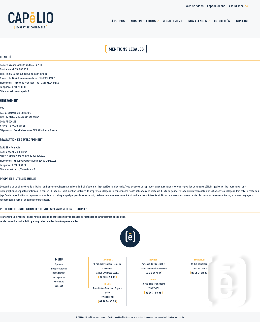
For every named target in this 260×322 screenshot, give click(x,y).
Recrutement (59, 272)
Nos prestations (59, 268)
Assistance (236, 6)
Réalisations (176, 317)
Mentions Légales (98, 317)
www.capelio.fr (22, 91)
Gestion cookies (115, 317)
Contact (59, 285)
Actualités (59, 281)
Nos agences (59, 277)
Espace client (216, 6)
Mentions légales (126, 49)
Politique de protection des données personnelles (51, 221)
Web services (195, 6)
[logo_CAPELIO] (30, 21)
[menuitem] (118, 21)
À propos (59, 264)
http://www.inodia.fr (25, 169)
